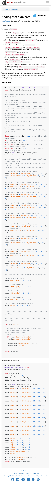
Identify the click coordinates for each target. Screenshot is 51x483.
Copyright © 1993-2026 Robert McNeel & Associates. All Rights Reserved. (25, 475)
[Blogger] (33, 479)
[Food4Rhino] (38, 479)
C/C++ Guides (14, 9)
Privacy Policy (16, 473)
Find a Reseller (25, 470)
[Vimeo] (28, 479)
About (23, 473)
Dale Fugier (6, 21)
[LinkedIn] (17, 479)
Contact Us (29, 473)
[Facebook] (12, 479)
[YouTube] (23, 479)
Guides (5, 9)
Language (36, 473)
